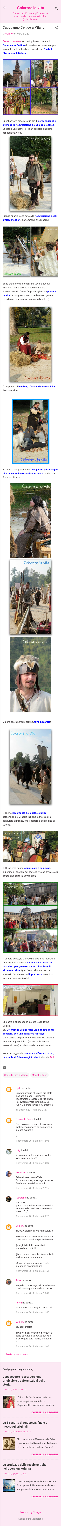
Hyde (18, 1088)
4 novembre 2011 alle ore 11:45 (32, 1312)
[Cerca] (56, 9)
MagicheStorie (39, 1075)
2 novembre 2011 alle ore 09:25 (32, 1216)
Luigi (18, 1150)
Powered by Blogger (30, 1512)
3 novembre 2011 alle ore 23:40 (32, 1293)
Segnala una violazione (30, 1518)
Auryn (19, 1302)
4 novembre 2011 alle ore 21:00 (32, 1346)
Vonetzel (20, 1172)
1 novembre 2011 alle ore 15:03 (32, 1140)
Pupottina (21, 1197)
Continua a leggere (44, 1412)
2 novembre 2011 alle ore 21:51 (32, 1270)
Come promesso (12, 41)
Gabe (18, 1280)
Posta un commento (17, 1354)
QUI (52, 1057)
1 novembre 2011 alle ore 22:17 (32, 1188)
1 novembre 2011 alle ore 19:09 (32, 1163)
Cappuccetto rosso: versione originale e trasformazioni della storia (24, 1380)
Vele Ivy (20, 1225)
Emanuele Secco (25, 1119)
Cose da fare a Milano (16, 1075)
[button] (56, 28)
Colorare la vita (30, 8)
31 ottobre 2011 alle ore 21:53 (31, 1109)
